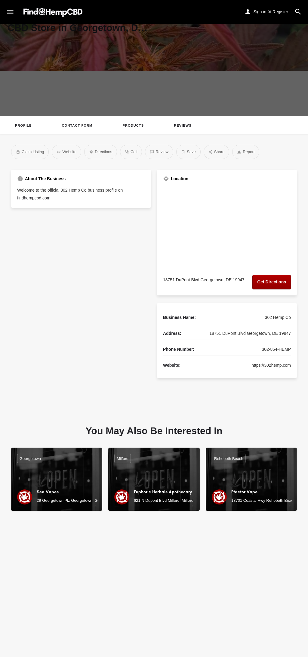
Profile (23, 125)
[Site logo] (53, 12)
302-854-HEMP (276, 349)
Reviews (183, 125)
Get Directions (271, 281)
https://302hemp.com (271, 365)
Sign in (260, 11)
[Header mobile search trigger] (298, 12)
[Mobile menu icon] (10, 12)
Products (133, 125)
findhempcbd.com (34, 198)
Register (280, 11)
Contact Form (77, 125)
